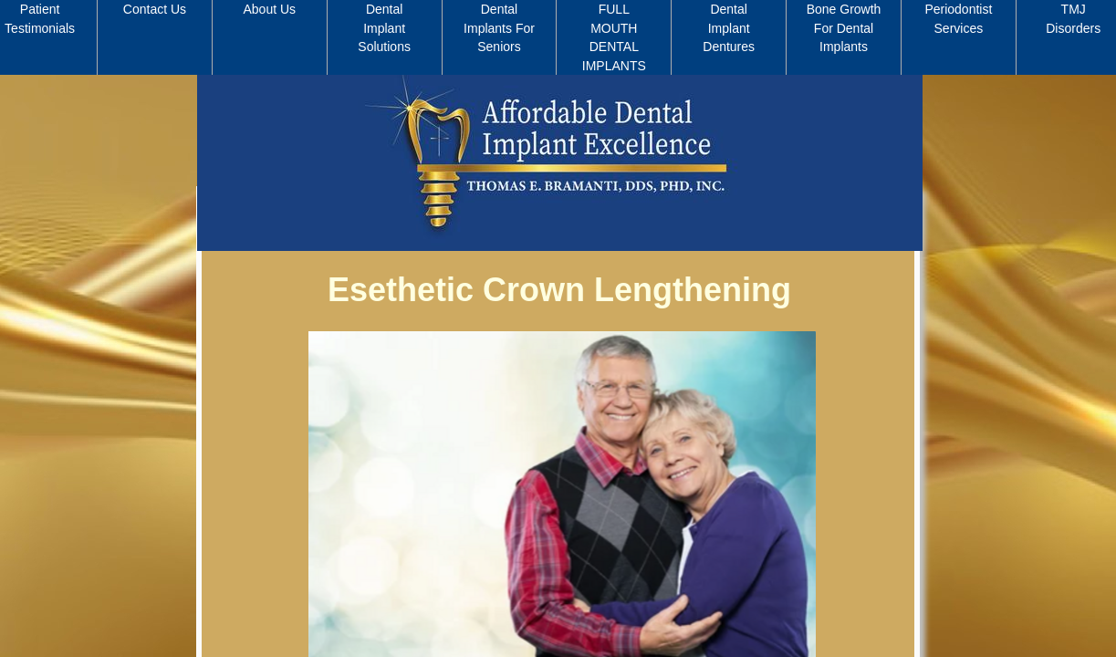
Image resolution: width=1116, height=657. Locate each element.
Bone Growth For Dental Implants (844, 28)
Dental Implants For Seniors (499, 28)
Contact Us (154, 9)
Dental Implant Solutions (384, 28)
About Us (270, 9)
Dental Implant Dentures (729, 28)
